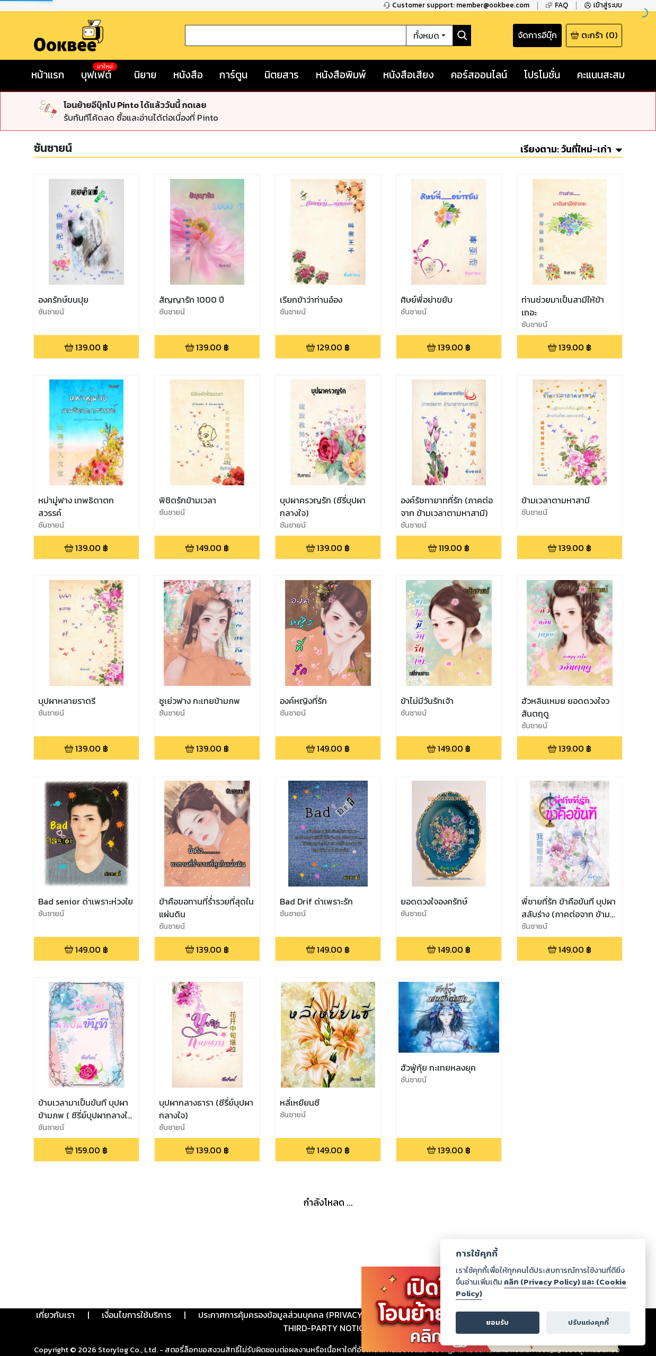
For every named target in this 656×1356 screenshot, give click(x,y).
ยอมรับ (497, 1322)
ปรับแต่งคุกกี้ (588, 1322)
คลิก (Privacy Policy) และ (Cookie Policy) (541, 1287)
